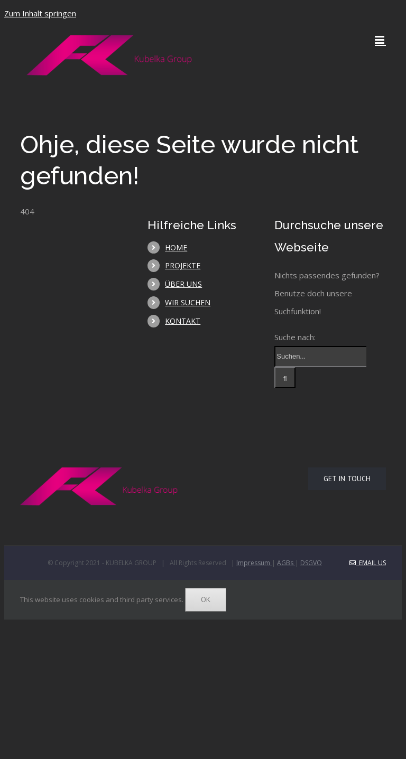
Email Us (367, 562)
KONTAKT (182, 321)
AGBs (286, 562)
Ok (205, 599)
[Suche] (285, 377)
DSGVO (311, 562)
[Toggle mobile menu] (380, 39)
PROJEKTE (182, 265)
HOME (176, 247)
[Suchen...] (320, 356)
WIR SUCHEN (187, 302)
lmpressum (254, 562)
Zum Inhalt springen (40, 13)
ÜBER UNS (183, 284)
